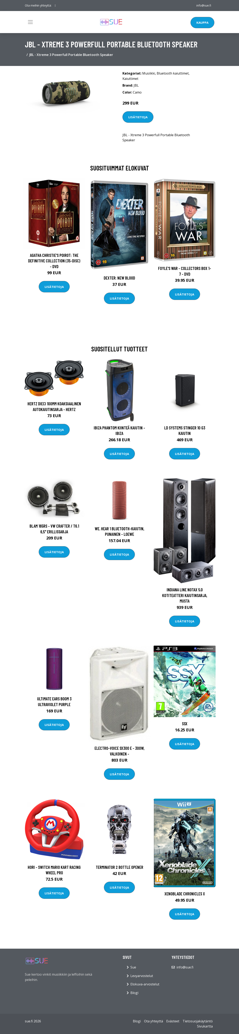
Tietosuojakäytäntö (198, 1021)
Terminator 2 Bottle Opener (119, 867)
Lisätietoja (138, 117)
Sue (133, 967)
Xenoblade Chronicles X (184, 893)
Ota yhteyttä (153, 1021)
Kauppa (202, 22)
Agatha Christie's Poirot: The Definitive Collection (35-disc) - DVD (54, 261)
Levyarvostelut (141, 976)
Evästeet (172, 1021)
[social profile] (55, 5)
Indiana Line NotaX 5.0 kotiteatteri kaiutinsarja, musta (184, 595)
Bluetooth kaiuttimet (173, 73)
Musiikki (148, 73)
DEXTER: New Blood (119, 277)
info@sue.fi (203, 5)
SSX (184, 723)
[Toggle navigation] (30, 22)
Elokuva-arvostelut (144, 984)
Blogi (134, 993)
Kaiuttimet (130, 78)
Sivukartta (205, 1026)
